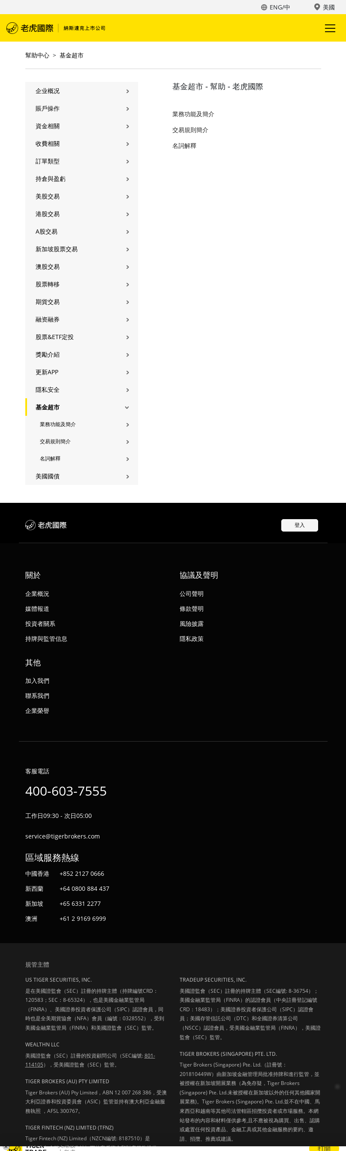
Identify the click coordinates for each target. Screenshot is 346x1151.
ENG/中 (280, 7)
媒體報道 (37, 608)
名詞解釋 (50, 458)
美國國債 (48, 476)
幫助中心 (37, 55)
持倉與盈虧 (51, 178)
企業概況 (37, 593)
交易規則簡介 (55, 441)
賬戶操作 (48, 108)
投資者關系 (40, 623)
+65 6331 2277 (80, 903)
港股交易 (48, 214)
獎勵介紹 (48, 354)
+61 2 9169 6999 (83, 918)
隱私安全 (48, 389)
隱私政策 (192, 638)
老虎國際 (55, 28)
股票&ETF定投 (55, 337)
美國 (329, 7)
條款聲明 (192, 608)
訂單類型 (48, 161)
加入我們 (37, 680)
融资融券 (48, 319)
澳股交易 (48, 266)
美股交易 (48, 196)
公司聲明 (192, 593)
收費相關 (48, 143)
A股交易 (46, 231)
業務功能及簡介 (58, 424)
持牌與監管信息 (46, 638)
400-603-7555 (66, 790)
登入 (300, 525)
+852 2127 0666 (82, 873)
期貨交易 (48, 302)
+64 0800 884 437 (84, 888)
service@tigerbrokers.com (62, 836)
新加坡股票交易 (57, 249)
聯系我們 (37, 695)
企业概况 (48, 91)
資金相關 (48, 126)
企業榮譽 (37, 710)
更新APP (47, 372)
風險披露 (192, 623)
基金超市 (72, 55)
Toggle (328, 28)
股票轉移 (48, 284)
